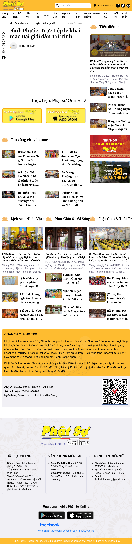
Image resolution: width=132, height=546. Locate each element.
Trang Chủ (5, 15)
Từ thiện (77, 15)
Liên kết (28, 15)
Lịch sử (106, 15)
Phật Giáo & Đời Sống (72, 219)
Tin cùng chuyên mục (29, 140)
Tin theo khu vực (103, 5)
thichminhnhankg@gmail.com (110, 479)
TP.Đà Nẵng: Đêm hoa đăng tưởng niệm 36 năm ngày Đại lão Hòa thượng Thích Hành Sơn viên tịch (21, 257)
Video (47, 15)
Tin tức (37, 15)
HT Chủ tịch (17, 15)
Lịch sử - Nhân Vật (26, 219)
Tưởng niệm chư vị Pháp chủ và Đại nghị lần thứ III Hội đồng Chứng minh (31, 319)
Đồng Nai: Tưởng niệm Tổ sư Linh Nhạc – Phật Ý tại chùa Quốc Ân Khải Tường (119, 129)
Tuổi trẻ (115, 15)
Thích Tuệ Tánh (27, 46)
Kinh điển (124, 15)
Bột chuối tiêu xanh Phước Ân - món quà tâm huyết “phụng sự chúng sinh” (74, 315)
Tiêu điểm (108, 27)
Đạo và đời (66, 15)
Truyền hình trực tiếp (44, 23)
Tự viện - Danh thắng (92, 15)
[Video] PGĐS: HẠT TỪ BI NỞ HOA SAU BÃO (72, 279)
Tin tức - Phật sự (19, 23)
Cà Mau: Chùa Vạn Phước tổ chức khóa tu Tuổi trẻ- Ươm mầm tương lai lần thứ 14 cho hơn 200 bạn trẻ (109, 257)
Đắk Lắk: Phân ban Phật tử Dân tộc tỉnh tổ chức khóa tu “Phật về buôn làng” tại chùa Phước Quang (28, 185)
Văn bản (55, 15)
